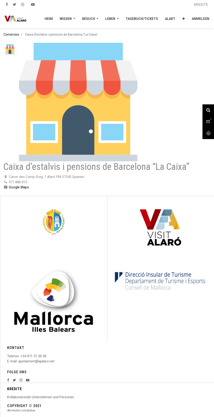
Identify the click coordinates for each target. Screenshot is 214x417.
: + (20, 356)
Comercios (11, 34)
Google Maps (19, 187)
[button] (183, 18)
